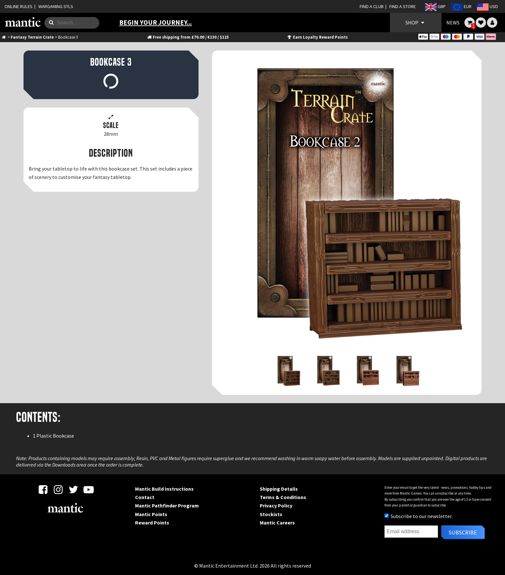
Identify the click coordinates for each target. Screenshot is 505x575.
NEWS (453, 22)
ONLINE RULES (19, 6)
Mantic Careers (277, 522)
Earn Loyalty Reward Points (317, 37)
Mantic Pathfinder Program (167, 505)
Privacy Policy (276, 505)
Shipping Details (279, 489)
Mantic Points (151, 514)
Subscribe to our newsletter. (418, 516)
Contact (144, 497)
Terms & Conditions (283, 497)
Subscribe (463, 532)
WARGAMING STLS (55, 6)
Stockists (271, 514)
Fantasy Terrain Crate (32, 37)
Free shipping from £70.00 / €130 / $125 (188, 37)
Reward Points (152, 522)
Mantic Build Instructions (164, 489)
